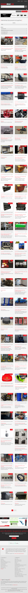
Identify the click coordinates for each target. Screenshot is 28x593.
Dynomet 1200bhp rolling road (20, 423)
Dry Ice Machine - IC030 (19, 85)
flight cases (17, 503)
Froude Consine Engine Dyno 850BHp (7, 48)
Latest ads (18, 11)
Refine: (2, 27)
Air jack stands (3, 290)
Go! (25, 6)
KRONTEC (2, 121)
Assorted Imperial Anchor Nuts (20, 448)
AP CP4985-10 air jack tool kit (5, 253)
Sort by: (14, 22)
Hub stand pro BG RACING (19, 121)
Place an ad (24, 11)
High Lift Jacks (3, 309)
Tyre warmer (3, 503)
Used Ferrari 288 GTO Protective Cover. (7, 385)
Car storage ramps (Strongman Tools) (7, 85)
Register (25, 1)
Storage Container (4, 157)
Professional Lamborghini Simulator (21, 386)
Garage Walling (3, 423)
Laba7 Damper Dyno (18, 346)
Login (22, 1)
